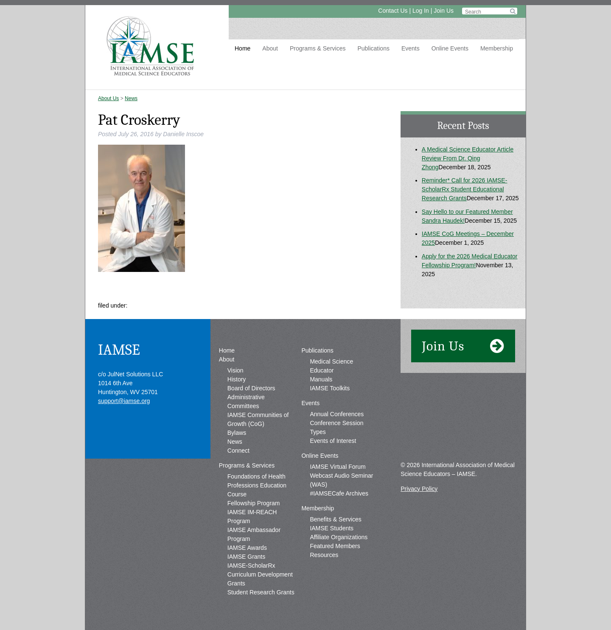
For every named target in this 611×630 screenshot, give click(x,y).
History (236, 379)
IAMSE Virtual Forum (337, 466)
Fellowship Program (253, 503)
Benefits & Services (335, 519)
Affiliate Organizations (338, 537)
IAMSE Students (331, 528)
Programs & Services (317, 48)
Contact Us (392, 10)
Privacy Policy (419, 488)
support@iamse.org (124, 401)
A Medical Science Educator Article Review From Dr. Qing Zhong (467, 158)
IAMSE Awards (247, 547)
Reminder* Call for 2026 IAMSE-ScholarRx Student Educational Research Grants (464, 189)
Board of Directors (251, 388)
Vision (235, 370)
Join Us (444, 10)
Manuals (321, 379)
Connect (238, 450)
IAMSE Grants (246, 556)
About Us (108, 98)
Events (410, 48)
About (270, 48)
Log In (420, 10)
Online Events (450, 48)
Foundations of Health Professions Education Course (256, 485)
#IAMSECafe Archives (339, 493)
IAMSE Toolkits (330, 388)
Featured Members (335, 546)
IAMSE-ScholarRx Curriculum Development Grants (260, 574)
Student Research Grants (260, 592)
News (131, 98)
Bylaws (236, 432)
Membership (496, 48)
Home (242, 48)
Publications (373, 48)
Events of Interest (333, 440)
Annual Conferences (337, 414)
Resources (324, 555)
